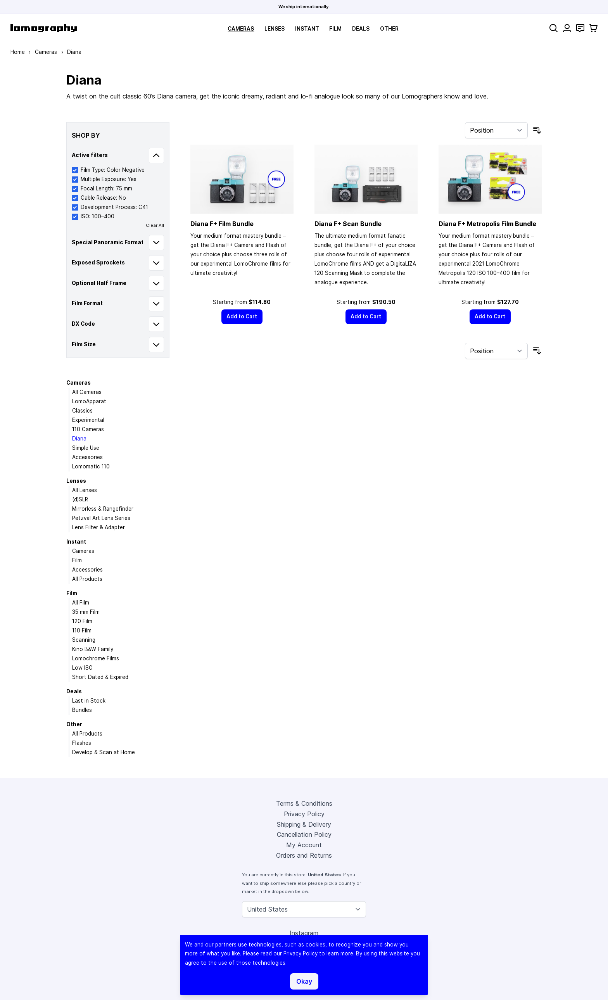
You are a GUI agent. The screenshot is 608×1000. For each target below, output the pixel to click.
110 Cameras (88, 429)
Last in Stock (88, 701)
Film (335, 29)
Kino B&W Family (92, 649)
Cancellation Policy (304, 834)
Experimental (88, 420)
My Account (304, 845)
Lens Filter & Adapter (98, 527)
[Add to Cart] (242, 316)
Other (389, 29)
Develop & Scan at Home (103, 752)
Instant (307, 29)
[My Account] (567, 28)
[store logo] (43, 28)
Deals (361, 29)
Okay (304, 981)
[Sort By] (496, 130)
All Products (87, 579)
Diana (79, 438)
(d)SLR (80, 499)
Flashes (81, 743)
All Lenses (84, 490)
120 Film (82, 621)
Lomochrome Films (95, 658)
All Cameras (87, 392)
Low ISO (82, 668)
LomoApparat (89, 401)
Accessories (87, 457)
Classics (82, 411)
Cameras (241, 29)
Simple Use (85, 448)
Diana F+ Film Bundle (222, 224)
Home (17, 52)
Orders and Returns (304, 855)
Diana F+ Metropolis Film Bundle (487, 224)
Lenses (274, 29)
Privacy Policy (304, 814)
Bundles (82, 710)
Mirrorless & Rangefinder (102, 509)
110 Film (82, 630)
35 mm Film (86, 612)
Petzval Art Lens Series (101, 518)
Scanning (83, 640)
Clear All (155, 225)
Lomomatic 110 (91, 466)
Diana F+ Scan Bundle (348, 224)
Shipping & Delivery (304, 824)
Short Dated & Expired (100, 677)
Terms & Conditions (304, 803)
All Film (80, 602)
